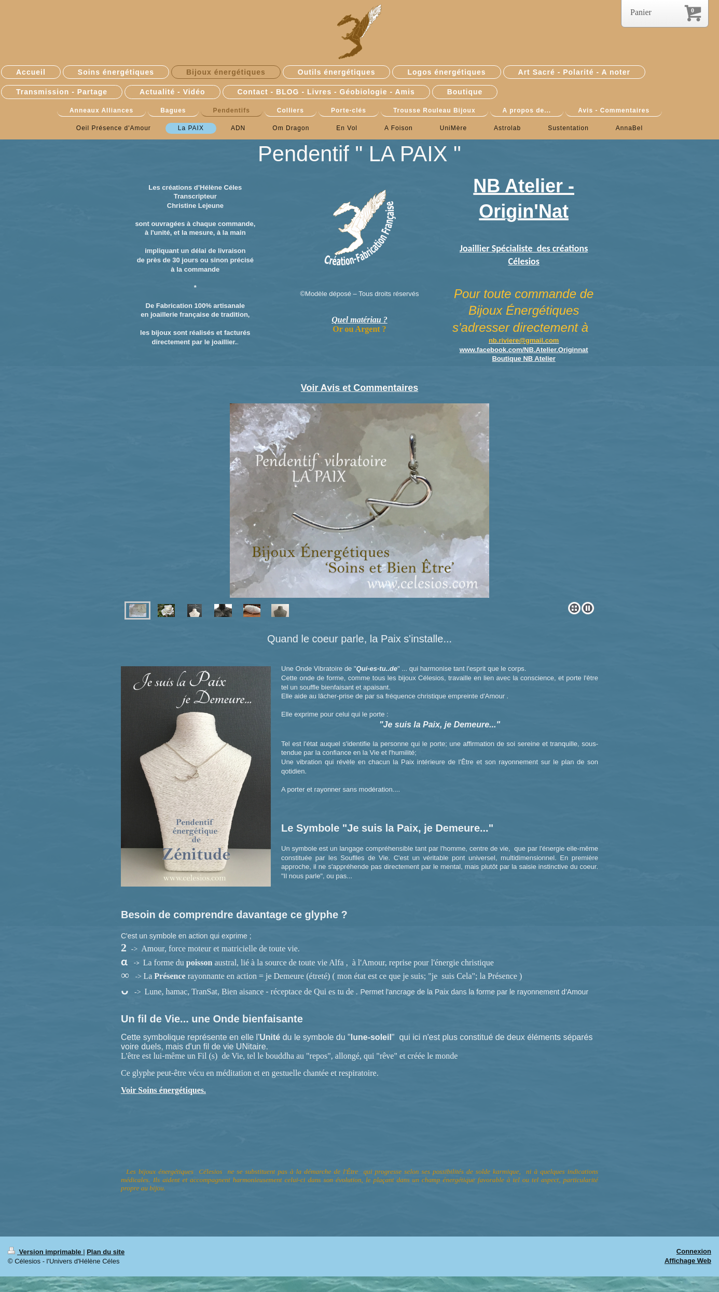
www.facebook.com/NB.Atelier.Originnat (524, 350)
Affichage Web (688, 1261)
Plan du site (106, 1252)
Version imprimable (45, 1252)
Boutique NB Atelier (523, 358)
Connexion (693, 1251)
